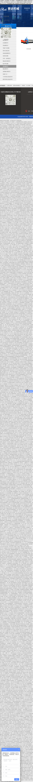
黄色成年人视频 (20, 564)
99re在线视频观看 (11, 553)
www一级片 (26, 523)
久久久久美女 (15, 450)
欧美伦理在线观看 (4, 723)
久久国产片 (21, 715)
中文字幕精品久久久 (25, 375)
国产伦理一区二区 (5, 211)
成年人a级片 (15, 246)
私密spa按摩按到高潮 (7, 458)
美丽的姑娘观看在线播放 (5, 487)
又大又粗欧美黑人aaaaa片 (26, 480)
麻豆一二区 (13, 217)
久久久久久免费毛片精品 (14, 360)
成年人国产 (5, 155)
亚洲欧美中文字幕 (10, 221)
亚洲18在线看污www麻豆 (9, 265)
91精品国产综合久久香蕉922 (12, 275)
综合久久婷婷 (24, 734)
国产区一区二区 (12, 141)
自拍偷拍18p (24, 661)
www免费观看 (14, 367)
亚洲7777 (15, 477)
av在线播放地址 (19, 272)
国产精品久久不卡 (16, 210)
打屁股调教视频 (28, 733)
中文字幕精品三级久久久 (22, 408)
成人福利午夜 (24, 439)
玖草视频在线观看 (4, 484)
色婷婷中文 (15, 279)
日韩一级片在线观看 (25, 621)
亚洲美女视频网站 (11, 308)
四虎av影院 (9, 403)
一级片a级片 (19, 317)
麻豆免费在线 (21, 731)
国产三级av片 (12, 241)
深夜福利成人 (7, 229)
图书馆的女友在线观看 (14, 447)
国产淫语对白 (12, 632)
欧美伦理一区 (13, 370)
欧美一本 (27, 395)
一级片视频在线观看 (19, 243)
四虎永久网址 (11, 225)
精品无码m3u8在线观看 (20, 230)
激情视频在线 (30, 677)
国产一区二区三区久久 (18, 699)
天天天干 (13, 399)
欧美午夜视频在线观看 (9, 746)
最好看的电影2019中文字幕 (26, 155)
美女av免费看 (12, 404)
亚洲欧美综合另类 (18, 225)
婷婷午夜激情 (3, 494)
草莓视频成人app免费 (4, 184)
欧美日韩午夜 (3, 306)
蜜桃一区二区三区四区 (19, 131)
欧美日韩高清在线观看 (11, 559)
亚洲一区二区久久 (11, 395)
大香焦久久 (3, 406)
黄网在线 (10, 462)
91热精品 (12, 602)
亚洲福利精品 (9, 304)
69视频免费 (4, 664)
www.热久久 (6, 273)
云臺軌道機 (9, 85)
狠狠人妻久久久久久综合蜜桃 (26, 447)
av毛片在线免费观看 (25, 657)
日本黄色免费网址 (20, 617)
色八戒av (26, 455)
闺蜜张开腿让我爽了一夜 (10, 128)
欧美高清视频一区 (15, 348)
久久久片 (22, 744)
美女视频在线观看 (11, 382)
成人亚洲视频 (11, 353)
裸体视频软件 (3, 544)
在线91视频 (11, 177)
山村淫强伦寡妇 (23, 170)
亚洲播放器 (22, 666)
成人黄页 (23, 127)
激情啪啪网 (15, 491)
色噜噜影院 (9, 563)
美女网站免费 (25, 291)
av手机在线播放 (5, 344)
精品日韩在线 (26, 573)
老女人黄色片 (3, 575)
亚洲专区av (7, 171)
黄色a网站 (21, 328)
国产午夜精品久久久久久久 (10, 214)
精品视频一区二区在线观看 (20, 341)
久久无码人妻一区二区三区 (27, 139)
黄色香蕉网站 (3, 635)
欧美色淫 (24, 706)
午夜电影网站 (24, 161)
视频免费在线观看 (21, 339)
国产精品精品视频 (16, 276)
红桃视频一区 (29, 527)
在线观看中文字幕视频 (21, 173)
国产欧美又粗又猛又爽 (20, 182)
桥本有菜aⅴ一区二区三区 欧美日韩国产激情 (23, 486)
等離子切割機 (6, 48)
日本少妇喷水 (23, 702)
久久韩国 (17, 386)
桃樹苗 (23, 85)
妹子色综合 (24, 459)
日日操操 (30, 299)
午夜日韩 (10, 305)
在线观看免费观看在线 (15, 498)
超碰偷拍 (19, 559)
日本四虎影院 (5, 262)
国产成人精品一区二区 (18, 411)
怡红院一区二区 (26, 630)
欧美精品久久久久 (22, 279)
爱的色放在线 (14, 653)
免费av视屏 (13, 422)
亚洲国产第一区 (23, 348)
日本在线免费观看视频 (27, 710)
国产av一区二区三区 (12, 408)
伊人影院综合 (22, 425)
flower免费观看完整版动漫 (12, 379)
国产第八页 (26, 508)
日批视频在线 (28, 533)
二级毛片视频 (12, 139)
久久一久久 (24, 542)
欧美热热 (14, 195)
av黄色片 (24, 160)
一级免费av (8, 643)
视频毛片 (26, 353)
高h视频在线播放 (12, 484)
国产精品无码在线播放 (26, 201)
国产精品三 (23, 150)
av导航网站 (2, 156)
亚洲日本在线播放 (26, 519)
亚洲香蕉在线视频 (15, 330)
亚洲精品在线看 (6, 370)
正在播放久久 (21, 133)
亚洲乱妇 (15, 716)
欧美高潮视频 (5, 360)
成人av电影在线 (26, 346)
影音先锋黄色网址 (28, 564)
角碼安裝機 (5, 55)
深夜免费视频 (24, 559)
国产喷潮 (30, 257)
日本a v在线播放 (20, 567)
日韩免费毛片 (21, 610)
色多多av (16, 215)
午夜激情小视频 (11, 126)
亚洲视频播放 (29, 160)
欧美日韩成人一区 (19, 126)
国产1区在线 (21, 349)
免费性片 (30, 622)
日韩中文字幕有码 (5, 454)
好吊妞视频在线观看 (28, 664)
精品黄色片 (25, 497)
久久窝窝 (17, 683)
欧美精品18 (27, 349)
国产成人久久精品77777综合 (21, 545)
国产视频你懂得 (18, 291)
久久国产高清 (13, 277)
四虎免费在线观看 (15, 345)
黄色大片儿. (11, 418)
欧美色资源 (4, 302)
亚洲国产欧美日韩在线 (18, 334)
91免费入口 (2, 701)
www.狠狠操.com (7, 726)
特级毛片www (19, 130)
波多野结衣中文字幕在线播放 (20, 424)
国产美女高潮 (14, 625)
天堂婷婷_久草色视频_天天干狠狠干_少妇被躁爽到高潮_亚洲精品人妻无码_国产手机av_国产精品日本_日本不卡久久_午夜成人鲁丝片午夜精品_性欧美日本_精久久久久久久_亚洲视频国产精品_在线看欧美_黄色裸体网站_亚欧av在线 (16, 2)
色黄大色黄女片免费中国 (6, 149)
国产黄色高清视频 (24, 555)
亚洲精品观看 (7, 657)
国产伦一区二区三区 (8, 334)
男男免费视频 (26, 204)
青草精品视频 (24, 451)
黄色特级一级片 (26, 563)
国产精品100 (19, 197)
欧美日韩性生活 (24, 148)
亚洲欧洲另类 (6, 359)
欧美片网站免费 (26, 553)
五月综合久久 (11, 384)
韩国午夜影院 (19, 738)
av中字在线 (27, 371)
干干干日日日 (24, 269)
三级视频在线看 (13, 440)
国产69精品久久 (23, 386)
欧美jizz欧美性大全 (12, 283)
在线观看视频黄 (26, 248)
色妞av (19, 451)
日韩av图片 (23, 134)
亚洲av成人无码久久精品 (22, 615)
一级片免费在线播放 (4, 248)
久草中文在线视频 (10, 426)
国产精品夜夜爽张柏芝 (26, 448)
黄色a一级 (8, 217)
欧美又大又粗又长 (4, 327)
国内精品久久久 (19, 128)
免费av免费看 (3, 163)
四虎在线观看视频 (4, 502)
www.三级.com (28, 658)
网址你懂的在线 (18, 619)
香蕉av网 (5, 595)
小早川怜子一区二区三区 (21, 137)
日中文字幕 (5, 305)
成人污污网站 (4, 607)
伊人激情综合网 (16, 548)
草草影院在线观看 (20, 159)
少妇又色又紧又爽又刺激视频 (22, 181)
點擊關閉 (12, 14)
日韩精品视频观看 (22, 236)
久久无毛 (11, 333)
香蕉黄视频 (13, 159)
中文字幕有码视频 (5, 153)
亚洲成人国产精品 (15, 293)
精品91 (21, 462)
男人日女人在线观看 (14, 288)
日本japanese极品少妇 (16, 661)
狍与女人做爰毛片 (11, 186)
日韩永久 (21, 432)
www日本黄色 (27, 190)
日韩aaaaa (26, 367)
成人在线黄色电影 (10, 712)
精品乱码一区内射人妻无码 (8, 441)
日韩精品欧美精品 (10, 704)
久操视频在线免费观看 (20, 395)
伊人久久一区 (28, 145)
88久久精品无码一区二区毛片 (17, 611)
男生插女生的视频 (28, 715)
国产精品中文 (26, 315)
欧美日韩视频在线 (14, 435)
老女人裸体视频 (7, 533)
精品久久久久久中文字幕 (24, 385)
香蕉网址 (18, 672)
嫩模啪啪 (13, 375)
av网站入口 (24, 309)
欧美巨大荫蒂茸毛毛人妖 (10, 374)
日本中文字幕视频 (6, 339)
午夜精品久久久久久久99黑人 (6, 246)
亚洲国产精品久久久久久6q (15, 134)
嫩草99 (1, 734)
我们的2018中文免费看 (7, 610)
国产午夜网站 (6, 682)
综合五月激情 (25, 446)
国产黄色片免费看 (12, 326)
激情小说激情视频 (14, 135)
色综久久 (19, 473)
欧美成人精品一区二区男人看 (13, 530)
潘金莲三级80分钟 (28, 499)
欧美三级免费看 (27, 328)
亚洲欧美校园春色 (7, 628)
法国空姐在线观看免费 (15, 192)
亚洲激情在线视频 (28, 167)
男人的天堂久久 (26, 214)
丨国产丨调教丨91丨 (6, 653)
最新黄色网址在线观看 (24, 760)
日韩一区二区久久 (26, 476)
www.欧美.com (5, 550)
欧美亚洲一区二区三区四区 (26, 419)
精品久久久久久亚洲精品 (7, 560)
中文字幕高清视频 (12, 268)
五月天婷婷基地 (6, 193)
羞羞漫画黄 (4, 395)
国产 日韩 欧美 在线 (4, 134)
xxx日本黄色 (18, 475)
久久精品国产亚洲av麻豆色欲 (12, 266)
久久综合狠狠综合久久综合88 (15, 273)
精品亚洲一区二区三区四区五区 (6, 258)
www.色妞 (2, 401)
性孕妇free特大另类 (19, 382)
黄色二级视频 (5, 632)
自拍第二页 (8, 537)
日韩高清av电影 (13, 708)
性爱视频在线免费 (4, 593)
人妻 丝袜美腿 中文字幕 (25, 213)
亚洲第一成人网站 (11, 366)
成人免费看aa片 (26, 298)
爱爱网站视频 (12, 457)
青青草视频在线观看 (21, 208)
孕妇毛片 (15, 419)
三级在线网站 (16, 555)
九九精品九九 (21, 167)
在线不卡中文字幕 (27, 195)
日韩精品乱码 (8, 636)
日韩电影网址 (8, 352)
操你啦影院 (2, 128)
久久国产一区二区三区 (11, 461)
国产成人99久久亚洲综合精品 (9, 706)
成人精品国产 (15, 636)
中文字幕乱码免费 (10, 306)
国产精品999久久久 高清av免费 (17, 453)
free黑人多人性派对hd (7, 298)
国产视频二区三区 (15, 244)
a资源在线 (29, 568)
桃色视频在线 (14, 388)
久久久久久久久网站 (6, 435)
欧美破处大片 (26, 757)
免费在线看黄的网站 (19, 410)
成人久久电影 (22, 549)
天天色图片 (11, 589)
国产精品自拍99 (27, 482)
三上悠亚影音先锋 (25, 283)
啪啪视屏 (5, 384)
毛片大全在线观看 (10, 545)
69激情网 (13, 470)
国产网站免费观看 (6, 626)
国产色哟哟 (25, 403)
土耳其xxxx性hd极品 (4, 679)
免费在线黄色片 (8, 299)
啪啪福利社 (28, 230)
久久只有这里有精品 (22, 232)
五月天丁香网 (23, 417)
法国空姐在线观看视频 (22, 257)
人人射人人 (7, 284)
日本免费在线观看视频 (22, 261)
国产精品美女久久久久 (27, 197)
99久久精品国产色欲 (5, 331)
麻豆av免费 (21, 770)
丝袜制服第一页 (15, 396)
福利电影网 (8, 575)
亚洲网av (16, 693)
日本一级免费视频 (24, 552)
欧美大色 (26, 159)
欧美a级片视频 (19, 727)
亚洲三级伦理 (23, 571)
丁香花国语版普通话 (18, 603)
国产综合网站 (14, 167)
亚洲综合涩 (11, 728)
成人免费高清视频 (22, 224)
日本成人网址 (22, 179)
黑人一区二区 (24, 622)
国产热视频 (17, 589)
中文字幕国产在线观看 (13, 385)
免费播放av (12, 184)
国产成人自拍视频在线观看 (7, 693)
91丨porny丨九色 (13, 226)
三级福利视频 (6, 734)
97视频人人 (12, 321)
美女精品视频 (30, 439)
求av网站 (27, 222)
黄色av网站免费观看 (18, 566)
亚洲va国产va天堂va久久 (7, 472)
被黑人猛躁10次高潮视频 (20, 771)
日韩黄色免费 (7, 549)
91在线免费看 (7, 150)
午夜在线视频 (29, 182)
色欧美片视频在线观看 (11, 272)
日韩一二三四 (25, 177)
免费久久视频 (17, 546)
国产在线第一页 (9, 253)
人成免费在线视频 (20, 193)
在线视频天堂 (22, 733)
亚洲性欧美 (9, 477)
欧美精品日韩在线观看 (23, 233)
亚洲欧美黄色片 (28, 171)
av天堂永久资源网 (13, 254)
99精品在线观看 (18, 694)
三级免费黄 (19, 592)
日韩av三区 (2, 161)
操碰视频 (25, 357)
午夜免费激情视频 (14, 157)
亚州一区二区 (13, 193)
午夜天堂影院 (14, 662)
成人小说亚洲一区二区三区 (10, 160)
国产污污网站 (3, 745)
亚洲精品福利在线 (18, 541)
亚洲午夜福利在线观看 (27, 655)
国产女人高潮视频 (4, 453)
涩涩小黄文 (18, 422)
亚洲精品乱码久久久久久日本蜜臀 (17, 658)
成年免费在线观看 (14, 138)
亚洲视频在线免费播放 (24, 589)
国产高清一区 (30, 728)
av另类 (30, 350)
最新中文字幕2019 (29, 406)
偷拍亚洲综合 (15, 328)
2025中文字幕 (18, 781)
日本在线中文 (9, 295)
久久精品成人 (12, 182)
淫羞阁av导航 (25, 392)
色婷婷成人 (26, 382)
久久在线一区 (3, 704)
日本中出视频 (25, 593)
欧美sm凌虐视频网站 (20, 374)
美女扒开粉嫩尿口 (10, 361)
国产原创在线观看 (6, 178)
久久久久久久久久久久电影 (24, 270)
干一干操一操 (23, 244)
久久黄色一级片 (22, 384)
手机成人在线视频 (7, 574)
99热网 (1, 531)
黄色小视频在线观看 (8, 508)
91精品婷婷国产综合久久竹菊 (26, 142)
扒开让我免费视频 (25, 578)
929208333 (7, 20)
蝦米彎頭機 (5, 63)
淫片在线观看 (13, 173)
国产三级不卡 (15, 320)
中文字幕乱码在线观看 (7, 280)
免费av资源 (13, 618)
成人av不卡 (15, 304)
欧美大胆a (20, 590)
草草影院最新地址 (6, 138)
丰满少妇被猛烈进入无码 (13, 297)
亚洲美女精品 (6, 157)
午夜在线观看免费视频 (24, 648)
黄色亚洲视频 (24, 762)
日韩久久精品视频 (25, 494)
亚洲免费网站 (3, 670)
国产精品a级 (6, 505)
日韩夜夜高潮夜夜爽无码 (9, 386)
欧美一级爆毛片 (27, 131)
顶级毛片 (17, 371)
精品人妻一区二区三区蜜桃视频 (13, 713)
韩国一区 (2, 324)
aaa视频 (30, 505)
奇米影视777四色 (7, 455)
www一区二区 (28, 149)
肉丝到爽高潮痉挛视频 (19, 353)
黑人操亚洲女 (23, 570)
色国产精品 (10, 555)
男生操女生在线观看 (4, 313)
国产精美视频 (15, 458)
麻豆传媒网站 (3, 461)
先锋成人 (28, 208)
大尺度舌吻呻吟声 (26, 225)
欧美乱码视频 (29, 669)
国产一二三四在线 (21, 643)
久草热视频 (12, 153)
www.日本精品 (20, 190)
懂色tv (10, 251)
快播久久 (11, 490)
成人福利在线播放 (6, 439)
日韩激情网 (4, 186)
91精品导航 (14, 643)
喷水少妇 (22, 326)
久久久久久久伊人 (6, 498)
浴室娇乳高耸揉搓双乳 (13, 428)
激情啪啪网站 (24, 321)
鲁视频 (27, 624)
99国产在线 (22, 546)
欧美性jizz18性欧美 (8, 568)
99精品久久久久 (3, 566)
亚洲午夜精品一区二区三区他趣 (17, 171)
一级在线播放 (25, 709)
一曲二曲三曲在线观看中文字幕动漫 (11, 324)
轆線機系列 (5, 69)
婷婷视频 (29, 321)
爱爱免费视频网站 (29, 239)
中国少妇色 (11, 546)
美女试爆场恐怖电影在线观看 (8, 269)
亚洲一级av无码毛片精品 (5, 218)
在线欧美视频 (12, 262)
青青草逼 (26, 133)
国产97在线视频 (20, 662)
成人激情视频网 (18, 516)
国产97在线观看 (24, 344)
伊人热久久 (5, 613)
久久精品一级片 (24, 295)
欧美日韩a (6, 130)
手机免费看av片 (7, 450)
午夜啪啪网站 (24, 640)
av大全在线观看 (20, 637)
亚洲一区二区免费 (14, 562)
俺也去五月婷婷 (26, 684)
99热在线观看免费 (9, 646)
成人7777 (8, 644)
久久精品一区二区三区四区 (27, 235)
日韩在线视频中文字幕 (13, 501)
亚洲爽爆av (2, 646)
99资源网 (9, 167)
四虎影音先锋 (19, 476)
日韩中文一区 (9, 200)
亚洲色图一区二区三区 (20, 377)
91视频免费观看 (18, 241)
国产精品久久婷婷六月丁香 (10, 199)
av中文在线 (24, 443)
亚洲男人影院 (24, 510)
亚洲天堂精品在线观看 (10, 237)
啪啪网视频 (18, 321)
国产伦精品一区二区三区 (20, 168)
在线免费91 (27, 302)
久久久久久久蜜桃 (10, 635)
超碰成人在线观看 (29, 262)
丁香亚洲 (23, 473)
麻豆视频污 (18, 494)
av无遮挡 (28, 224)
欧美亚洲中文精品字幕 (9, 164)
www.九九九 (7, 739)
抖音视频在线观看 (24, 544)
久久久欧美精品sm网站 (25, 324)
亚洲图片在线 (3, 361)
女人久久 (16, 401)
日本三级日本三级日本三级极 (11, 156)
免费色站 (26, 304)
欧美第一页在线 (3, 713)
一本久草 (4, 415)
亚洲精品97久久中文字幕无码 (13, 744)
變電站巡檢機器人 (17, 85)
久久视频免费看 (23, 178)
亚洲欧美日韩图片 (23, 361)
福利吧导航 (7, 145)
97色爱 (13, 600)
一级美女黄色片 (6, 447)
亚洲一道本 (4, 309)
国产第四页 (30, 305)
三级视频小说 (5, 719)
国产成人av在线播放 (8, 666)
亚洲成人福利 (18, 127)
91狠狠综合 (10, 421)
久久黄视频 (29, 232)
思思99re (25, 432)
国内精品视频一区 (23, 313)
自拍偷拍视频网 (9, 219)
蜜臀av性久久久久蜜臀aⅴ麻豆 (16, 204)
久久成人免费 (15, 222)
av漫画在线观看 (17, 174)
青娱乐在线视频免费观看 (19, 613)
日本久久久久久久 (9, 668)
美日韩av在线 (28, 164)
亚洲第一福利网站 (23, 688)
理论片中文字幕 (9, 411)
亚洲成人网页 (20, 440)
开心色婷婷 (4, 530)
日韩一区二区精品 (17, 392)
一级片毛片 (18, 446)
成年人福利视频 (24, 505)
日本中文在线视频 (29, 326)
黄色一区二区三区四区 (7, 247)
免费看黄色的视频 (18, 177)
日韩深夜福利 (7, 683)
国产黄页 (7, 608)
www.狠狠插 (7, 168)
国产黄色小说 (19, 214)
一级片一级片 (21, 664)
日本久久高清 (21, 730)
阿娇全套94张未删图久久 (5, 611)
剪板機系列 (5, 45)
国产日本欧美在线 (29, 339)
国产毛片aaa (26, 464)
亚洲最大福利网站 (27, 566)
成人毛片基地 (4, 614)
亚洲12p (28, 422)
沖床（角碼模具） (7, 58)
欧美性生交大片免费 (24, 333)
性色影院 (11, 424)
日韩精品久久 (7, 397)
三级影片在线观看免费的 (5, 293)
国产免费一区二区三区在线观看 (21, 166)
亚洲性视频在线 (3, 482)
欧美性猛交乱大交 (26, 560)
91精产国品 (7, 708)
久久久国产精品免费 (26, 465)
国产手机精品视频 (18, 418)
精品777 (31, 673)
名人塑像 (28, 85)
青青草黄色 (12, 201)
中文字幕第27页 (11, 614)
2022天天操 (28, 179)
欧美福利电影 (27, 575)
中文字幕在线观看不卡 (10, 538)
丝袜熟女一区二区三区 (22, 226)
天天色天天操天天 (28, 617)
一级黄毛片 (11, 527)
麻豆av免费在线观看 (8, 588)
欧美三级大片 (29, 150)
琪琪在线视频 (20, 346)
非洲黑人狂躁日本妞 (29, 779)
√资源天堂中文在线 (17, 407)
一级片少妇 (30, 295)
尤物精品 (27, 381)
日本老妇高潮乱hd (6, 201)
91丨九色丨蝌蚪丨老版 (8, 174)
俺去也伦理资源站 (15, 575)
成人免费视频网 (5, 291)
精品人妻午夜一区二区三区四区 (15, 146)
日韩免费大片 (16, 312)
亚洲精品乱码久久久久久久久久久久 (11, 429)
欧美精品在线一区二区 (7, 363)
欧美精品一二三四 (27, 146)
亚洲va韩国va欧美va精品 (5, 684)
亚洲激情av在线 (25, 619)
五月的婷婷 (11, 613)
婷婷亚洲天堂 (9, 745)
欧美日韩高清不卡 (17, 705)
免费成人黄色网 (7, 270)
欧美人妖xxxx (22, 628)
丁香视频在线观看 (25, 777)
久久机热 (17, 632)
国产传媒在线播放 (17, 196)
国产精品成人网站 (25, 672)
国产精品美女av (10, 417)
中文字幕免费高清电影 (5, 264)
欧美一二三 (5, 531)
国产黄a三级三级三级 (16, 235)
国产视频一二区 (24, 228)
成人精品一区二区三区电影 (24, 557)
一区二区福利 (3, 266)
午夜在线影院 (3, 310)
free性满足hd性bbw (8, 185)
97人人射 (13, 323)
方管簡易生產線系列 (8, 76)
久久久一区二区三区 (17, 459)
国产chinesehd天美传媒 (21, 650)
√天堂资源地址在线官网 (10, 341)
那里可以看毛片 (16, 368)
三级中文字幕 (29, 247)
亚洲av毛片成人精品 (7, 142)
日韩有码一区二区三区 (5, 144)
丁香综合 (20, 593)
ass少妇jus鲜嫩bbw (23, 686)
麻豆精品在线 (28, 377)
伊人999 (24, 600)
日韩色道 (31, 159)
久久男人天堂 (26, 748)
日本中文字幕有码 (26, 742)
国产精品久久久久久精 (20, 381)
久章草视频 (21, 259)
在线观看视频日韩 (18, 465)
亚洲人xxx (5, 464)
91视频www (9, 210)
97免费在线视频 (21, 537)
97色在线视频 (18, 184)
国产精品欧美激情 (20, 144)
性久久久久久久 (5, 139)
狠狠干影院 (17, 306)
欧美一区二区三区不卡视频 (12, 373)
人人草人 (20, 320)
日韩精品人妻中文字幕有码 (5, 448)
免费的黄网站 (18, 188)
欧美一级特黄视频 (8, 240)
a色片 (6, 319)
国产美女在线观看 (6, 388)
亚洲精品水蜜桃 (15, 270)
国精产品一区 (5, 206)
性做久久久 (25, 157)
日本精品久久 (26, 528)
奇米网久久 (6, 699)
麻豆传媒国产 (3, 497)
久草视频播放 (16, 666)
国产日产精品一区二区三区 (16, 684)
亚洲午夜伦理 (16, 240)
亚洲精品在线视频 (10, 680)
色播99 (11, 705)
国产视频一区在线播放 (9, 131)
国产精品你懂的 (12, 585)
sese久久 (13, 310)
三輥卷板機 (28, 48)
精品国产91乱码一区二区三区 (21, 531)
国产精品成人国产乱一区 (5, 375)
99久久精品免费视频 (12, 564)
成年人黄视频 (3, 301)
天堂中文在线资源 (12, 319)
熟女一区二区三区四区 (22, 535)
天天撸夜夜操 (6, 204)
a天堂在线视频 (4, 208)
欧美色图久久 (4, 353)
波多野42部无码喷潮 (24, 192)
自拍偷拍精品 (15, 520)
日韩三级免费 (27, 611)
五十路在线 (24, 219)
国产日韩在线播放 (18, 342)
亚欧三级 (13, 243)
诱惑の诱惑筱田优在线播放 (11, 413)
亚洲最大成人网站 (18, 400)
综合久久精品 (15, 233)
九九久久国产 (13, 229)
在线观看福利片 (17, 607)
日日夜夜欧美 (18, 488)
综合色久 (11, 206)
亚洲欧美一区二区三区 (25, 698)
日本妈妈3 (15, 588)
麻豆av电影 (23, 773)
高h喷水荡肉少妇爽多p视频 (24, 415)
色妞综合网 (21, 515)
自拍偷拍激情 (22, 284)
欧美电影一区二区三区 (17, 280)
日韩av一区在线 (15, 628)
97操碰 (6, 228)
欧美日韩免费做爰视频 (28, 512)
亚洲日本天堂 (27, 487)
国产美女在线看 (26, 211)
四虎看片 (2, 400)
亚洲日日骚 (17, 344)
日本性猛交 (24, 422)
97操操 (3, 413)
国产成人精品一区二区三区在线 (16, 512)
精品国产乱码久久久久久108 (6, 233)
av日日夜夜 (13, 317)
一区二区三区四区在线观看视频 (16, 573)
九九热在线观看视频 (12, 357)
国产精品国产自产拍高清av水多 (12, 294)
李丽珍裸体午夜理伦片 (19, 203)
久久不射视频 (15, 519)
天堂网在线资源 (14, 218)
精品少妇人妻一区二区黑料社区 (10, 236)
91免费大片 (4, 443)
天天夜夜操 (24, 277)
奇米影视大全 (23, 720)
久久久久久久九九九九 (15, 414)
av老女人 (2, 168)
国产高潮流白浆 (22, 240)
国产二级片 (5, 326)
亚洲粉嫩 (27, 379)
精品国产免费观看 (7, 345)
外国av (4, 640)
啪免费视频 (26, 254)
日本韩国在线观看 (6, 243)
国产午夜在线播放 (14, 495)
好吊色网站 (12, 281)
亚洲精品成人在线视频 (20, 153)
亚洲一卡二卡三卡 (27, 539)
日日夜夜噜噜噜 (18, 742)
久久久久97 (6, 177)
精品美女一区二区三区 (18, 464)
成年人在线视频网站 (10, 675)
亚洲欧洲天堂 (20, 286)
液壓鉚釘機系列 (6, 71)
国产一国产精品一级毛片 (26, 251)
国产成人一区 (24, 276)
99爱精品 (9, 330)
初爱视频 (4, 691)
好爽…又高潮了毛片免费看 (10, 181)
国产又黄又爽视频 (19, 389)
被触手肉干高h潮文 (22, 373)
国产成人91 (30, 458)
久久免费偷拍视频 (27, 695)
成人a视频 (2, 199)
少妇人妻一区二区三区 (22, 597)
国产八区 (24, 524)
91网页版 (17, 361)
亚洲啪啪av (17, 704)
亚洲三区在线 (29, 374)
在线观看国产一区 (4, 141)
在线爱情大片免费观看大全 (20, 441)
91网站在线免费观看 (27, 399)
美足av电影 (25, 577)
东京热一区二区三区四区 (22, 217)
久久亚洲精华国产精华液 (20, 186)
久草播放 (3, 275)
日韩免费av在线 (10, 497)
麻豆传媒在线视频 (10, 406)
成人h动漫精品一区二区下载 (8, 337)
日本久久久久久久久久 (20, 749)
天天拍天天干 (6, 705)
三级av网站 (29, 597)
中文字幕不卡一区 (4, 528)
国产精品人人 (12, 291)
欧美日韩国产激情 (10, 315)
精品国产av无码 (8, 459)
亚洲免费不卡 (29, 174)
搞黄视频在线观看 (13, 454)
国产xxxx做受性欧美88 (18, 469)
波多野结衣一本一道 (24, 327)
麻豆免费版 (16, 337)
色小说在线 (30, 217)
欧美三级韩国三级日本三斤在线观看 (25, 444)
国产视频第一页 (10, 203)
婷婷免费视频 (8, 520)
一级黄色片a (6, 522)
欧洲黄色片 (26, 410)
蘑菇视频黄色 (23, 210)
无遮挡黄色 (29, 644)
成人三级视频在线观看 (11, 599)
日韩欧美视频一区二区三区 (24, 526)
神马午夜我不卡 (21, 708)
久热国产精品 (20, 654)
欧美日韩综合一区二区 (19, 406)
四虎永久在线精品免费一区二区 (25, 493)
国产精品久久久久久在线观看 (24, 454)
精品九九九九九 (3, 535)
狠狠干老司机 (28, 588)
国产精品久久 (16, 302)
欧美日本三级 (12, 381)
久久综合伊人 (21, 275)
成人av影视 (15, 508)
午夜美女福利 (24, 237)
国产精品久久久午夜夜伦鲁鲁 (17, 175)
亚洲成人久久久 (6, 288)
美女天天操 (21, 753)
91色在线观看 (7, 255)
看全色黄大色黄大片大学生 (18, 363)
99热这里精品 (21, 156)
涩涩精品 (19, 505)
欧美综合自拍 (18, 201)
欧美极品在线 (18, 578)
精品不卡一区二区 (25, 407)
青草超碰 (2, 608)
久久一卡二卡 (11, 327)
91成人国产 (21, 371)
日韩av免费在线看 (11, 188)
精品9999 (10, 557)
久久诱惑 (11, 196)
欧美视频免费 (3, 675)
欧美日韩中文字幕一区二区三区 (23, 199)
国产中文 (18, 326)
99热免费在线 (21, 401)
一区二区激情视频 (7, 348)
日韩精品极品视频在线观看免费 (23, 461)
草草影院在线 (23, 624)
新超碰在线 (16, 602)
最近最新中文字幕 (23, 691)
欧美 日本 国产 (13, 144)
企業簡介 (30, 92)
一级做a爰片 (4, 308)
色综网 (14, 472)
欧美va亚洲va (9, 670)
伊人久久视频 (6, 189)
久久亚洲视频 (14, 339)
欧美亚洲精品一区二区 (11, 152)
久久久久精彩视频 (21, 533)
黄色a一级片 (11, 207)
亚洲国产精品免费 (23, 435)
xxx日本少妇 (15, 298)
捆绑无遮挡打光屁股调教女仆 (21, 281)
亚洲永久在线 (14, 145)
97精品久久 (17, 327)
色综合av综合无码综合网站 (26, 502)
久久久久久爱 (24, 196)
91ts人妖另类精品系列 (23, 396)
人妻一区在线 (17, 148)
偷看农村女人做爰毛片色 (9, 669)
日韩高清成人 (23, 338)
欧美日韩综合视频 (14, 359)
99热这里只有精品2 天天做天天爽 (22, 221)
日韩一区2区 (15, 515)
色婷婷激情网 (19, 331)
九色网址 (5, 548)
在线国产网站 (16, 287)
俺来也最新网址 (18, 335)
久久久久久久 (5, 480)
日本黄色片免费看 (25, 184)
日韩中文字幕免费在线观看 (23, 364)
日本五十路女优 (19, 472)
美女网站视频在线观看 (28, 286)
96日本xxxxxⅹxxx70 (28, 534)
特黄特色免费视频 (26, 479)
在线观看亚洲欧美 (7, 316)
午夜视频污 (9, 222)
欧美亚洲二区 (21, 508)
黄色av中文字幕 (22, 687)
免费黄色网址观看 (4, 557)
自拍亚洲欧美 (22, 288)
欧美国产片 (25, 458)
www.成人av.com (15, 179)
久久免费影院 (13, 739)
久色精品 (8, 504)
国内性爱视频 (15, 250)
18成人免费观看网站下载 (7, 733)
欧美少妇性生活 (10, 621)
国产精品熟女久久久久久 (5, 175)
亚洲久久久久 (26, 673)
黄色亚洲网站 (9, 479)
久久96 (14, 299)
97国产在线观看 (12, 596)
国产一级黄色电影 (14, 644)
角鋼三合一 (5, 74)
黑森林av (2, 657)
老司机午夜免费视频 (12, 208)
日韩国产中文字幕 (8, 287)
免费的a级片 (29, 244)
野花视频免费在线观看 (23, 297)
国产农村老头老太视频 (13, 224)
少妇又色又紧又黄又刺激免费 (13, 170)
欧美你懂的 (29, 323)
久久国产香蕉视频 (14, 731)
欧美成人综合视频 (28, 574)
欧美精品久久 (21, 304)
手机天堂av (7, 495)
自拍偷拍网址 (19, 484)
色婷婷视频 (12, 578)
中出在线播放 (29, 702)
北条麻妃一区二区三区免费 (12, 301)
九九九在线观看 (22, 138)
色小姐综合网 (9, 368)
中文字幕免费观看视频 (5, 346)
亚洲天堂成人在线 (24, 306)
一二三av (26, 356)
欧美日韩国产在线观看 (22, 229)
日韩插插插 (3, 559)
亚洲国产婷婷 (25, 130)
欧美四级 (24, 323)
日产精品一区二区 (10, 148)
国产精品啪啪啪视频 (9, 356)
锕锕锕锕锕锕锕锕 (14, 549)
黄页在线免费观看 (26, 484)
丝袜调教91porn (9, 629)
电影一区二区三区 (21, 388)
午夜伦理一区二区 (28, 567)
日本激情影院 (17, 213)
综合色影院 (8, 163)
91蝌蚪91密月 (20, 739)
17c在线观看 (18, 375)
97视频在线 (29, 510)
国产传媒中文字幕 (24, 651)
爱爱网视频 (17, 633)
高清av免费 (5, 127)
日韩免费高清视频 (13, 608)
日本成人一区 (25, 393)
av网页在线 (29, 459)
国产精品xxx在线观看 (17, 206)
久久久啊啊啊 (23, 717)
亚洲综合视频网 (6, 277)
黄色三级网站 (5, 251)
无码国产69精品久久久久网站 (18, 574)
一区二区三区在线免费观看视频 (26, 360)
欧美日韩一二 (15, 149)
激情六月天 (7, 355)
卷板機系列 (5, 66)
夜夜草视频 (24, 582)
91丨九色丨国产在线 (9, 466)
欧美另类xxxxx (29, 127)
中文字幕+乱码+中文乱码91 (11, 730)
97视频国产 (4, 222)
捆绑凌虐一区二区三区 (22, 413)
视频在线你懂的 (28, 548)
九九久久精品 (22, 222)
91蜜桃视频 (18, 404)
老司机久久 (9, 407)
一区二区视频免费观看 (10, 475)
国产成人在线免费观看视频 (22, 355)
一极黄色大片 (27, 462)
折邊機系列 (5, 42)
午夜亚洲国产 (25, 618)
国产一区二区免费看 (23, 135)
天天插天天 (5, 604)
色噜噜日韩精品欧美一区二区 (22, 436)
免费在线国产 (29, 240)
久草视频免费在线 (17, 219)
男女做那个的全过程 (18, 253)
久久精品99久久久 (6, 526)
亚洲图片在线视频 (15, 455)
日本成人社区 (12, 344)
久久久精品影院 (18, 600)
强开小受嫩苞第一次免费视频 (23, 716)
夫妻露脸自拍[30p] (20, 152)
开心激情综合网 (26, 599)
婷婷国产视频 (15, 537)
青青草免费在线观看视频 (12, 133)
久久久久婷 (27, 628)
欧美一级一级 (13, 189)
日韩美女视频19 (27, 128)
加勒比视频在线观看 (29, 255)
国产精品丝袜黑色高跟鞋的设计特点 (12, 161)
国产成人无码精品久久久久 (7, 239)
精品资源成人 (23, 316)
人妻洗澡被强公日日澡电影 (18, 200)
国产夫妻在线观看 (13, 190)
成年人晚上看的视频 (6, 159)
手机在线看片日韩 (19, 553)
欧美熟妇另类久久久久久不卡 (26, 712)
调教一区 (7, 404)
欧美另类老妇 (17, 269)
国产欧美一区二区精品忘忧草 (16, 211)
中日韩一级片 (7, 727)
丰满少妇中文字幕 (7, 250)
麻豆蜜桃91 (10, 469)
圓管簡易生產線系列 (8, 79)
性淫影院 (27, 639)
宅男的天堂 (20, 421)
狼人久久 (26, 690)
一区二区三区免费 (15, 142)
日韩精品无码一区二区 (11, 378)
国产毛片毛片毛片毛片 (15, 397)
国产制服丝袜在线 (4, 695)
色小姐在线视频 (14, 697)
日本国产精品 (5, 190)
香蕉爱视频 (29, 633)
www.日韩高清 (22, 149)
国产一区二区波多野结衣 (23, 250)
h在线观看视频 (11, 127)
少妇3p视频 (15, 560)
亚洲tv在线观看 (10, 443)
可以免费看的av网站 (26, 258)
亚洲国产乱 (26, 193)
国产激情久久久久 (5, 371)
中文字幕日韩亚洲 (25, 778)
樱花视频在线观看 (16, 506)
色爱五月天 (6, 527)
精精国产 (5, 655)
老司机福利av (17, 728)
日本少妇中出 (18, 706)
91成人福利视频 (26, 241)
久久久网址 (2, 279)
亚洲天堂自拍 (14, 286)
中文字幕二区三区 (26, 738)
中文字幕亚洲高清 (16, 295)
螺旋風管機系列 (6, 61)
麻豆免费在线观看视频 (27, 418)
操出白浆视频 (26, 411)
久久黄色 (23, 308)
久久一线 (5, 564)
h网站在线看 (22, 517)
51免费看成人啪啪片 (27, 501)
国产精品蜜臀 (3, 152)
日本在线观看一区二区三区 (9, 230)
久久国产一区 (9, 419)
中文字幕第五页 (15, 349)
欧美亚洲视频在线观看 (15, 338)
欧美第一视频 (8, 232)
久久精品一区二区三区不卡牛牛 (10, 261)
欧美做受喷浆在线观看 (19, 723)
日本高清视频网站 (4, 126)
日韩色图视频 (30, 542)
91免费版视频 (14, 163)
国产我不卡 (13, 727)
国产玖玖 (11, 213)
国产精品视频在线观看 (20, 457)
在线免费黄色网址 (24, 345)
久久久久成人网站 (19, 315)
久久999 (2, 240)
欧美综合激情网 (7, 235)
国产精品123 (21, 379)
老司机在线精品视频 (15, 178)
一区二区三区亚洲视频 (26, 188)
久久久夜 (2, 236)
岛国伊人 (5, 283)
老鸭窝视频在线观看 (14, 715)
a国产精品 (26, 334)
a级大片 (2, 341)
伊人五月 (16, 425)
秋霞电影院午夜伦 (21, 145)
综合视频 (20, 560)
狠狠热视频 (30, 133)
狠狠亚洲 (31, 291)
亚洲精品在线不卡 (7, 396)
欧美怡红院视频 (9, 279)
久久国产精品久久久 (8, 510)
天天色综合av (12, 130)
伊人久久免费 (25, 516)
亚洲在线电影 (19, 268)
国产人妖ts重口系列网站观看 (14, 228)
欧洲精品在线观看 (17, 724)
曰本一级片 (14, 468)
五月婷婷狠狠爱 (26, 320)
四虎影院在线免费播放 (12, 597)
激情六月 (9, 309)
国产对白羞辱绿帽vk (19, 310)
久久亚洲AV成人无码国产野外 (21, 350)
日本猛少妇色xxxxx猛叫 (12, 444)
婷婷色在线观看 (18, 513)
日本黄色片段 (28, 723)
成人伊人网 (29, 582)
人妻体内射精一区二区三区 (12, 415)
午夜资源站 (30, 345)
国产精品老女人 (22, 568)
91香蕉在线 (15, 610)
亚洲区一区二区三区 (6, 662)
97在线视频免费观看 (17, 646)
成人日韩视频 (24, 633)
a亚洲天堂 (20, 157)
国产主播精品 (9, 615)
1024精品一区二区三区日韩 (19, 659)
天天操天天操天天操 (23, 429)
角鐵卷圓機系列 (6, 53)
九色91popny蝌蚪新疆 (23, 246)
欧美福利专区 (19, 189)
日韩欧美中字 (4, 268)
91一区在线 (16, 556)
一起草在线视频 (12, 505)
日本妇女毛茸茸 (25, 331)
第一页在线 (28, 186)
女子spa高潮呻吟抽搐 (19, 366)
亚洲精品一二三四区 (28, 556)
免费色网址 (23, 264)
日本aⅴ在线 (10, 548)
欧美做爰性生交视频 (22, 163)
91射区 (7, 182)
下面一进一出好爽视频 (24, 293)
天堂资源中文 (20, 254)
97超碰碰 (2, 287)
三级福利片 (29, 161)
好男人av (21, 501)
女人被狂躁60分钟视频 (19, 164)
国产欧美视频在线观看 (8, 433)
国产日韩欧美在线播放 (20, 262)
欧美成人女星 (3, 419)
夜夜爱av (2, 160)
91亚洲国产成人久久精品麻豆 (14, 155)
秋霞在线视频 (18, 139)
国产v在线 (8, 310)
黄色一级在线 (26, 433)
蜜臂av (18, 419)
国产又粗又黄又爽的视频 (15, 150)
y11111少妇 (15, 557)
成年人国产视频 (3, 364)
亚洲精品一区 (16, 670)
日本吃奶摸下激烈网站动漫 (15, 542)
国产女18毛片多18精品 (13, 664)
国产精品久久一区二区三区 (27, 595)
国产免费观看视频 (20, 141)
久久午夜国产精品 (19, 614)
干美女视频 (18, 277)
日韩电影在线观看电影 (15, 264)
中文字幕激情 (5, 672)
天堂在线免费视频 (6, 135)
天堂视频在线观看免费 (8, 702)
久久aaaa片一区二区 (25, 397)
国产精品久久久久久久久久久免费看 (15, 539)
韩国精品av (23, 705)
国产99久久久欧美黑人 (15, 439)
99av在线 (20, 298)
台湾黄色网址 (18, 265)
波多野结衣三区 (12, 137)
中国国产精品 (22, 668)
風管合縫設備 (6, 50)
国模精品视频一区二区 (12, 473)
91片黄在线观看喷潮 (18, 207)
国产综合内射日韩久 (9, 166)
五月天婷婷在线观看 (4, 440)
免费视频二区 (20, 722)
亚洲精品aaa (7, 192)
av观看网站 (14, 654)
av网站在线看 (29, 642)
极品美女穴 (12, 389)
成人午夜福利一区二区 (9, 400)
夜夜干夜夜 (12, 371)
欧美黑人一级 (13, 346)
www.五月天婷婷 (18, 323)
